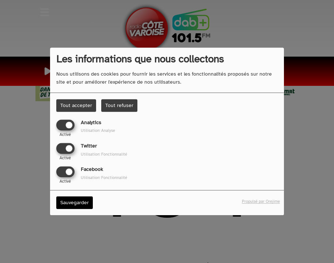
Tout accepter (76, 105)
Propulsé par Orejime (261, 201)
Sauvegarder (74, 203)
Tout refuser (119, 105)
